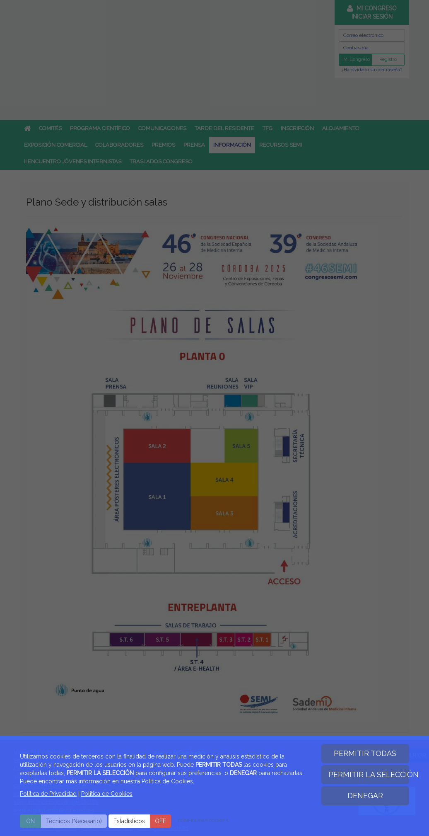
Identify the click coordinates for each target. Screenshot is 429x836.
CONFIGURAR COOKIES (203, 821)
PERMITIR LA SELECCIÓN (369, 774)
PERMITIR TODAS (365, 753)
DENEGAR (365, 795)
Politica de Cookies (107, 793)
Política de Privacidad (48, 793)
